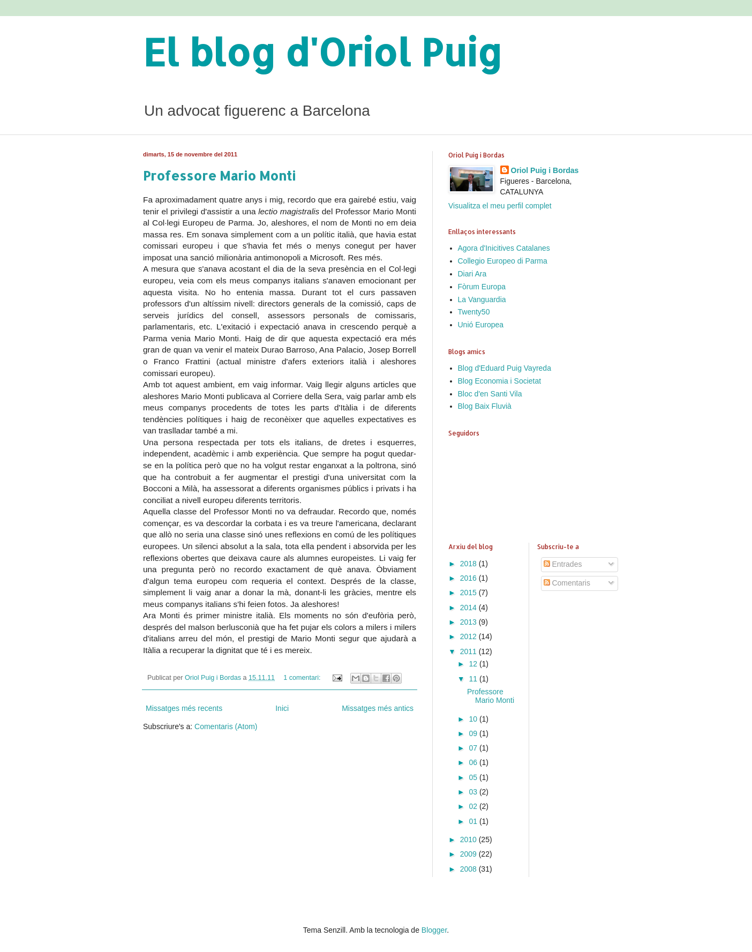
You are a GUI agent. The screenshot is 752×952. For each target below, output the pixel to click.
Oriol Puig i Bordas (545, 170)
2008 (469, 869)
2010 (469, 839)
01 (474, 821)
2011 (469, 651)
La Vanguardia (482, 299)
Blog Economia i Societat (500, 381)
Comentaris (567, 583)
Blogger (434, 930)
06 (474, 762)
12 (474, 663)
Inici (282, 708)
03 (474, 792)
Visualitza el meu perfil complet (500, 205)
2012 (469, 636)
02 (474, 806)
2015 (469, 592)
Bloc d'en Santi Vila (490, 393)
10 (474, 719)
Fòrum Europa (482, 286)
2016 (469, 578)
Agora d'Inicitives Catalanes (504, 248)
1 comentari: (302, 677)
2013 (469, 622)
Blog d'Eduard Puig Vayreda (504, 368)
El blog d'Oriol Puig (322, 52)
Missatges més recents (184, 708)
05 (474, 777)
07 (474, 748)
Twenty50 (474, 312)
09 (474, 733)
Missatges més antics (377, 708)
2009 (469, 854)
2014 (469, 607)
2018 (469, 563)
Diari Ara (472, 273)
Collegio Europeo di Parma (502, 261)
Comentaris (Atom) (225, 726)
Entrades (563, 564)
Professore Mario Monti (219, 175)
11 (474, 678)
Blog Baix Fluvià (485, 406)
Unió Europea (481, 324)
